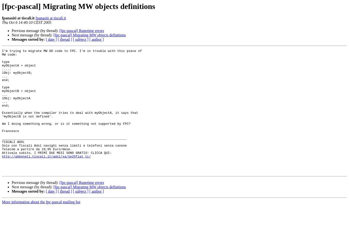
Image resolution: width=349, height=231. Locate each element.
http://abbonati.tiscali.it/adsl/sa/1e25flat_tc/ (46, 178)
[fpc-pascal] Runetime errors (81, 31)
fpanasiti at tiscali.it (51, 18)
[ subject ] (80, 39)
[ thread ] (65, 39)
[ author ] (96, 39)
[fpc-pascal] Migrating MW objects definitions (89, 35)
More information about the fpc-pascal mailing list (41, 227)
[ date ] (51, 39)
